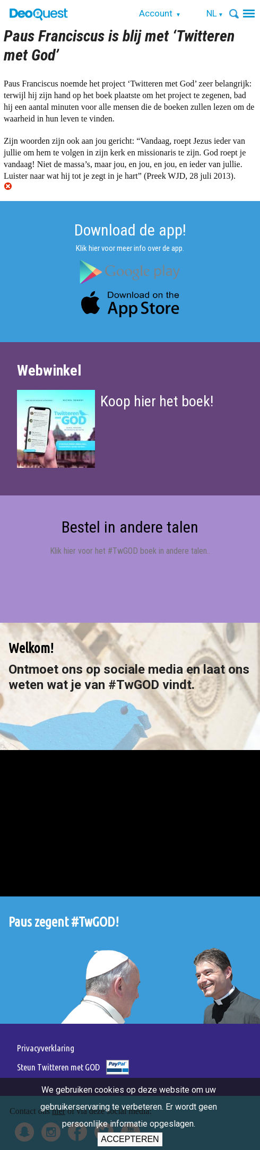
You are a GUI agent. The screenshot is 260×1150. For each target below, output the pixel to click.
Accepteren (130, 1139)
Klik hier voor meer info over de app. (130, 248)
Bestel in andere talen (130, 527)
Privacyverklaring (45, 1048)
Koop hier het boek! (156, 401)
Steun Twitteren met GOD (58, 1067)
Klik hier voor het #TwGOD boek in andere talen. (129, 551)
